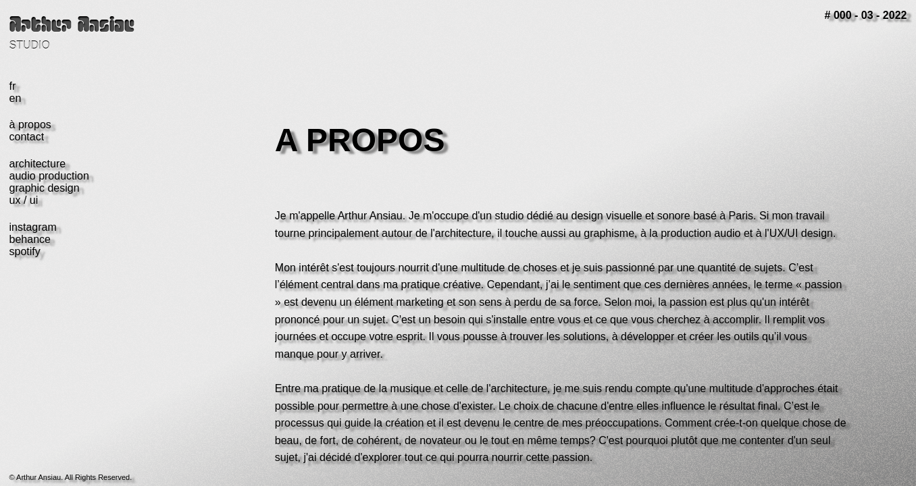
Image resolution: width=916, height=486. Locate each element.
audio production (49, 176)
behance (30, 239)
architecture (37, 163)
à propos (30, 124)
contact (27, 136)
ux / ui (24, 200)
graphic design (44, 188)
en (15, 98)
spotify (25, 251)
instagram (33, 227)
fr (12, 86)
